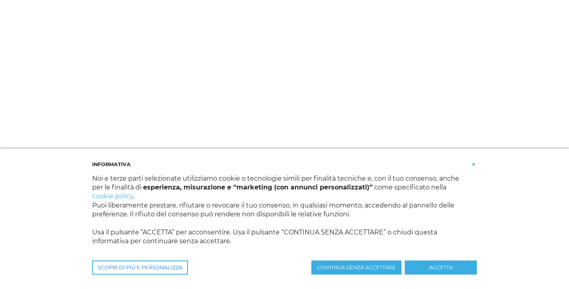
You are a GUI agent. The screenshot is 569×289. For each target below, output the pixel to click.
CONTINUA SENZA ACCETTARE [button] (356, 268)
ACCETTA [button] (441, 268)
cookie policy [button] (112, 196)
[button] (473, 163)
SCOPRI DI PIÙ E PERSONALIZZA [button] (140, 268)
